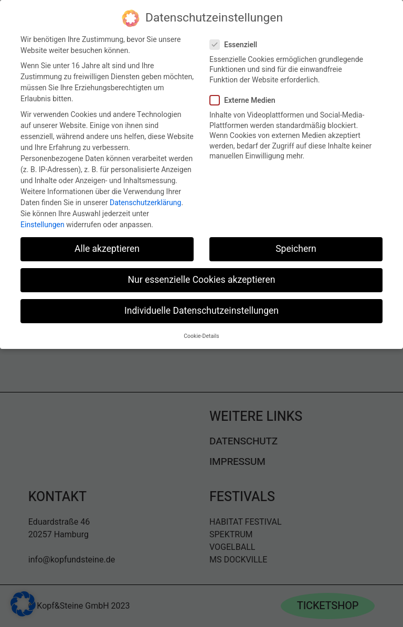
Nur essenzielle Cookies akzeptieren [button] (201, 278)
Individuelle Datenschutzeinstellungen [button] (201, 309)
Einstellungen (42, 223)
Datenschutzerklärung (145, 201)
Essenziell (237, 43)
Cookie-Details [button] (201, 334)
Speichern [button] (295, 247)
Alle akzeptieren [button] (107, 247)
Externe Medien (246, 98)
